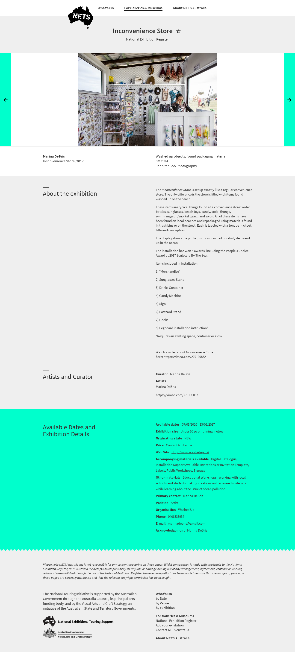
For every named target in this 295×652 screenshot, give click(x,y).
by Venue (162, 603)
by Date (161, 598)
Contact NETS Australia (172, 630)
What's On (106, 8)
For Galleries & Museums (143, 8)
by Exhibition (165, 607)
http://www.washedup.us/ (190, 452)
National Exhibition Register (176, 620)
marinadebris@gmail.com (186, 523)
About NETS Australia (189, 8)
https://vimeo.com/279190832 (185, 356)
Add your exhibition (170, 625)
